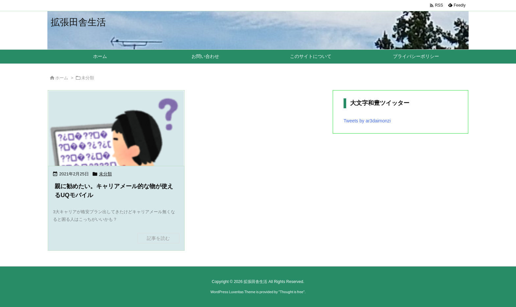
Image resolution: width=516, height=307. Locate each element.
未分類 (105, 173)
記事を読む (158, 238)
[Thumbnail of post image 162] (116, 158)
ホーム (61, 77)
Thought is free (291, 292)
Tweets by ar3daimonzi (367, 120)
